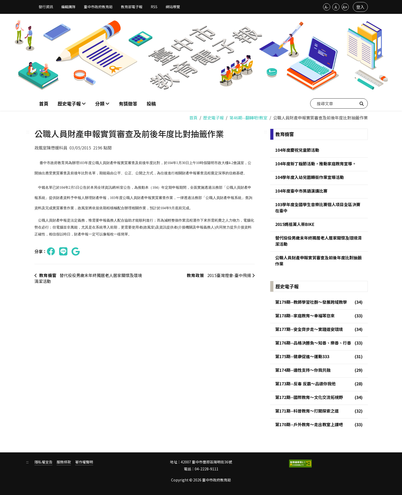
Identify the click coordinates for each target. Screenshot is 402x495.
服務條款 (64, 462)
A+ (345, 7)
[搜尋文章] (339, 103)
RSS (154, 6)
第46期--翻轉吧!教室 (248, 118)
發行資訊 (46, 6)
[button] (102, 103)
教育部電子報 (131, 6)
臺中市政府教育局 (98, 6)
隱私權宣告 (43, 462)
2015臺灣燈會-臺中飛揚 (220, 275)
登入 (360, 7)
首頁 (43, 103)
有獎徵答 (128, 103)
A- (326, 7)
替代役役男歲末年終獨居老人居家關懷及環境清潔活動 (88, 278)
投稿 (151, 103)
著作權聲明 (84, 462)
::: (27, 131)
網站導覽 (173, 6)
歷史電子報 (213, 118)
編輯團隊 (68, 6)
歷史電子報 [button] (70, 103)
